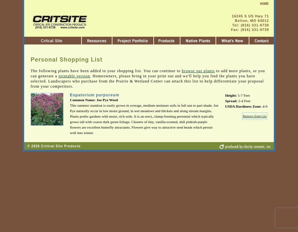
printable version (74, 76)
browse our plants (198, 71)
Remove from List (254, 116)
